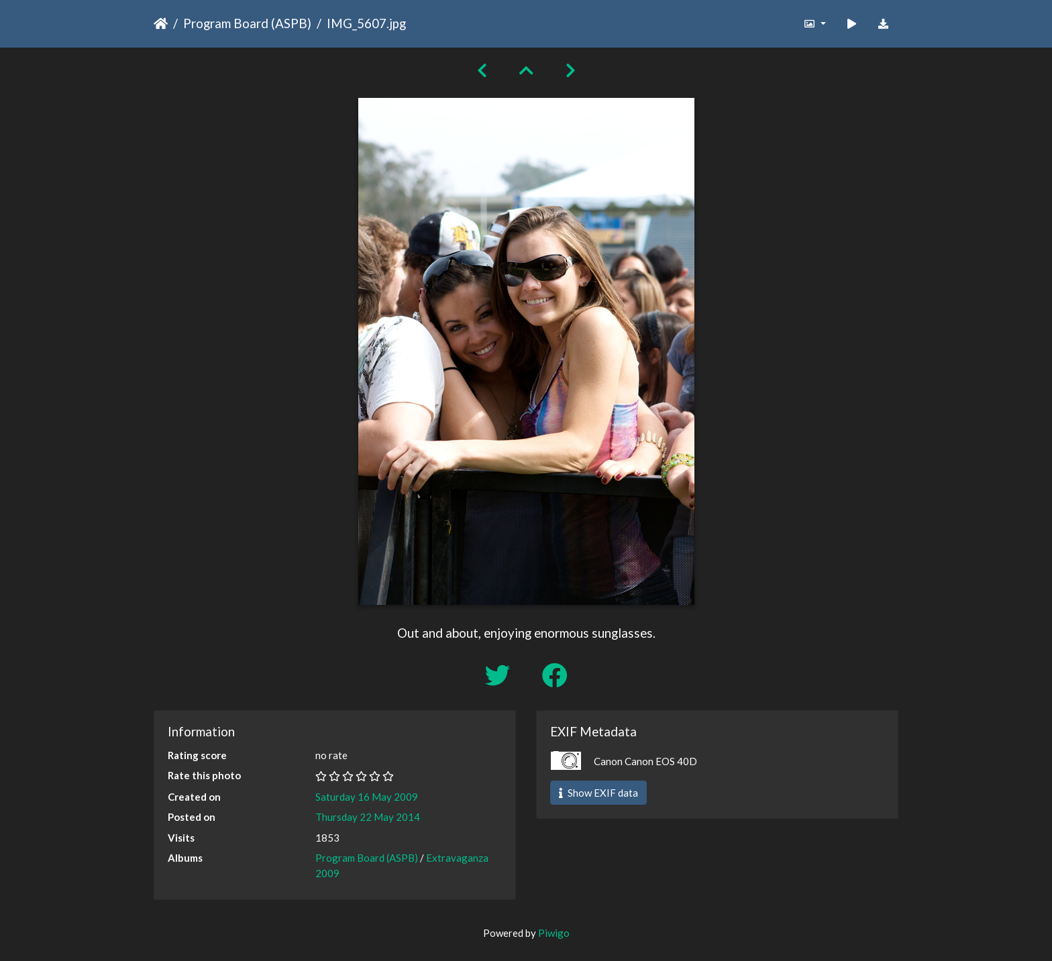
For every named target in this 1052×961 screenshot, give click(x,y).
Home (161, 23)
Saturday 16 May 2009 (366, 797)
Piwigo (554, 933)
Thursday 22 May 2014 (367, 817)
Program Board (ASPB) (247, 23)
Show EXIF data (598, 793)
